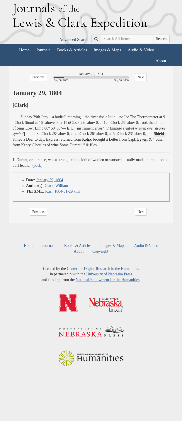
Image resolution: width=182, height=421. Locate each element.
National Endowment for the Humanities (107, 280)
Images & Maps (107, 49)
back (37, 165)
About (160, 60)
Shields (159, 133)
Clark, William (56, 185)
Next (141, 77)
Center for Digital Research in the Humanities (103, 268)
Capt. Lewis (137, 139)
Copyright (100, 251)
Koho (86, 139)
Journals (43, 49)
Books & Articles (72, 49)
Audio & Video (141, 49)
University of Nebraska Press (109, 274)
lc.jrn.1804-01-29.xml (62, 191)
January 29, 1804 (49, 180)
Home (24, 49)
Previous (38, 77)
